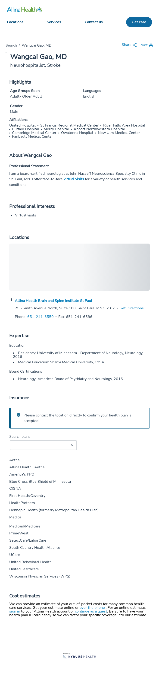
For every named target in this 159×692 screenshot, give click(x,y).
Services (54, 22)
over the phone (93, 607)
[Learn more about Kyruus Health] (79, 656)
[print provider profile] (146, 45)
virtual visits (74, 179)
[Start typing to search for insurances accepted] (43, 445)
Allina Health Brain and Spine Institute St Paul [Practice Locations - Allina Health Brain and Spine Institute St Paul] (53, 301)
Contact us (94, 22)
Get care (139, 22)
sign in (15, 611)
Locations (15, 22)
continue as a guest (91, 611)
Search (11, 45)
